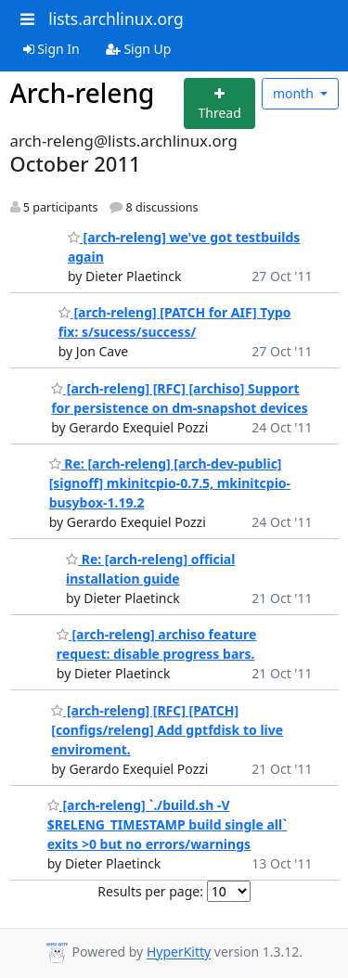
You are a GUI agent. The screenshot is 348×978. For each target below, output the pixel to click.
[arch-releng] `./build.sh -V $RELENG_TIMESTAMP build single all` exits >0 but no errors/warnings (167, 824)
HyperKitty (179, 952)
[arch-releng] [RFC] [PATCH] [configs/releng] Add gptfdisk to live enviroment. (167, 729)
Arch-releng (82, 92)
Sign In (51, 49)
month (295, 93)
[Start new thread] (219, 103)
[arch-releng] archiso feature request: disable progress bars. (157, 644)
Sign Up (139, 49)
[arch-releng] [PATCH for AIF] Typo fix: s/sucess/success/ (174, 322)
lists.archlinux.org (116, 18)
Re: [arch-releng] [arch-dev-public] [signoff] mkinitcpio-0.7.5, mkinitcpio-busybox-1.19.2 (169, 483)
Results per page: (150, 891)
